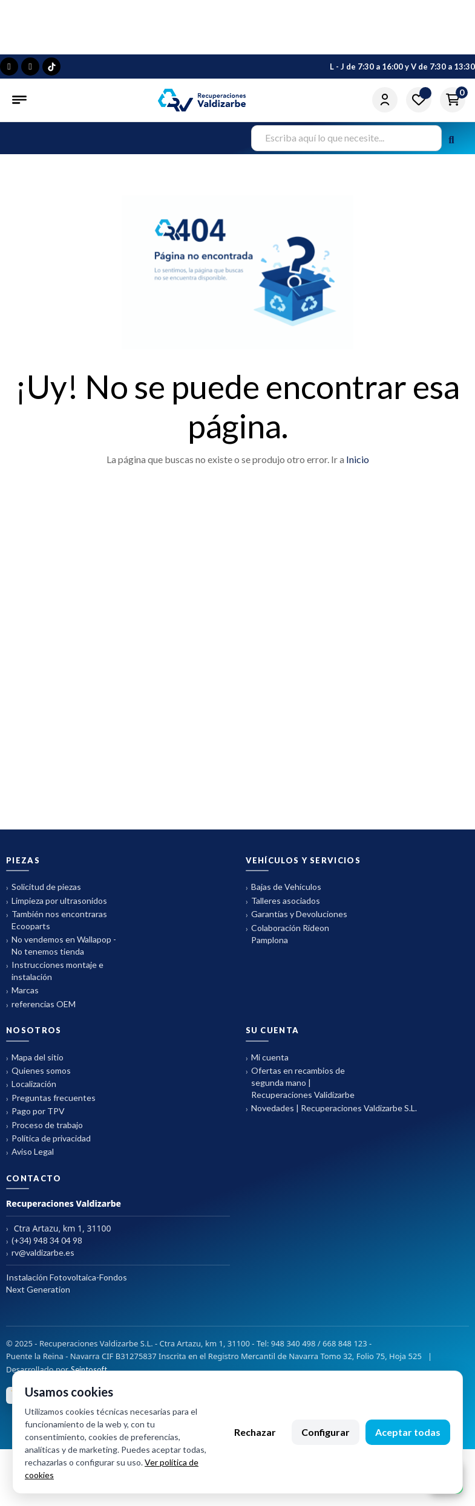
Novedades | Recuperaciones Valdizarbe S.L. (331, 1108)
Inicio (357, 459)
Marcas (22, 990)
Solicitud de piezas (43, 887)
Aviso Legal (30, 1152)
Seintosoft (89, 1369)
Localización (31, 1084)
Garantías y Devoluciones (296, 914)
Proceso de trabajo (44, 1125)
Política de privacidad (48, 1138)
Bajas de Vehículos (283, 887)
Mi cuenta (267, 1057)
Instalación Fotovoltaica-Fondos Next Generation (66, 1283)
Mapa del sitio (35, 1057)
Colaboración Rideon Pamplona (287, 934)
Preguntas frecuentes (51, 1098)
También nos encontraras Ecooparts (56, 920)
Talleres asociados (283, 901)
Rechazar (255, 1432)
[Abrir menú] (20, 99)
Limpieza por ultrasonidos (56, 901)
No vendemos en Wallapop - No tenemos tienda (61, 945)
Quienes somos (38, 1071)
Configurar (325, 1432)
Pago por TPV (35, 1111)
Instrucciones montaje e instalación (54, 970)
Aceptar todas (408, 1432)
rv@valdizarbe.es (40, 1253)
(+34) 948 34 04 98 (44, 1241)
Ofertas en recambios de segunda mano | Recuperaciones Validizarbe (300, 1082)
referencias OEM (41, 1004)
